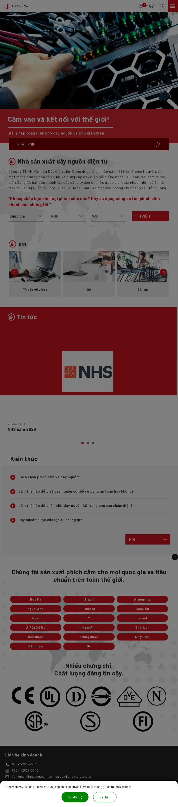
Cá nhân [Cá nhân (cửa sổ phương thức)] (105, 797)
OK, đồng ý (75, 797)
